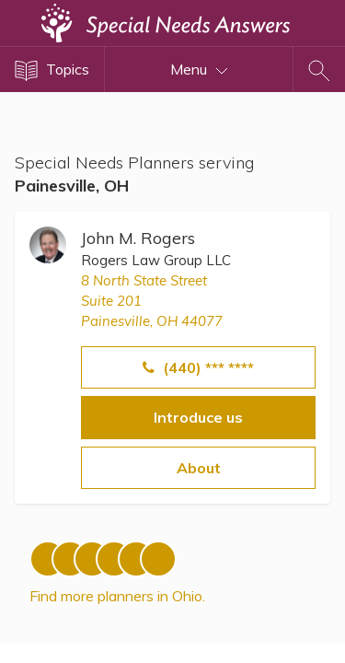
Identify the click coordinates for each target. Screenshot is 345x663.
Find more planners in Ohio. (117, 596)
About (199, 468)
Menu (199, 69)
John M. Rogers (138, 238)
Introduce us (198, 417)
